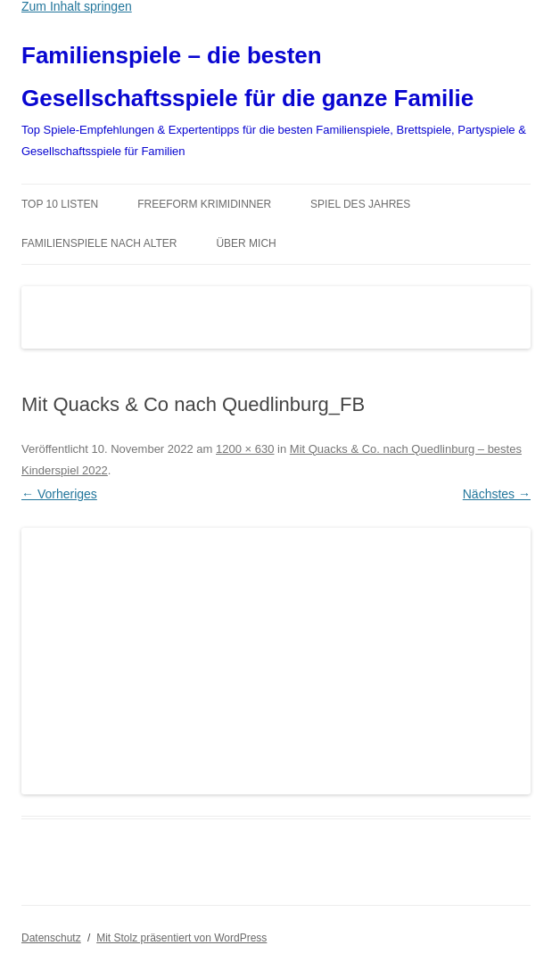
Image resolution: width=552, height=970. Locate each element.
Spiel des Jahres (360, 204)
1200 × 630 (245, 449)
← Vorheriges (59, 494)
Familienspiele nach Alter (99, 243)
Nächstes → (497, 494)
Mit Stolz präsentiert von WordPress (181, 938)
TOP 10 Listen (59, 204)
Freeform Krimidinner (204, 204)
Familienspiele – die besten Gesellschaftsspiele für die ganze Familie (247, 76)
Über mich (246, 243)
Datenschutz (51, 938)
